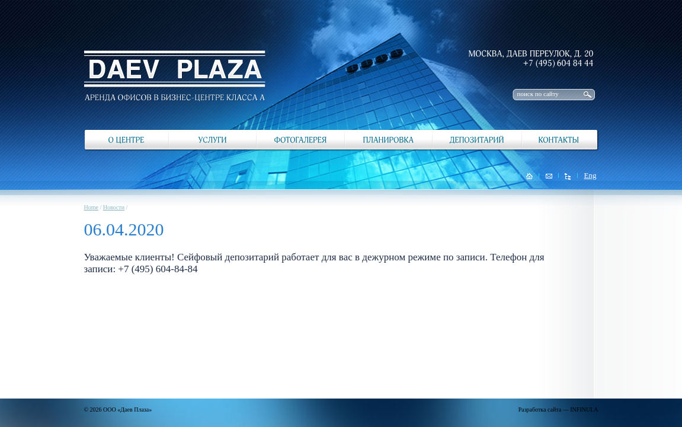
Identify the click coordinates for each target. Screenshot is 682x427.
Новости (113, 207)
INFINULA (584, 409)
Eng (590, 175)
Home (91, 207)
